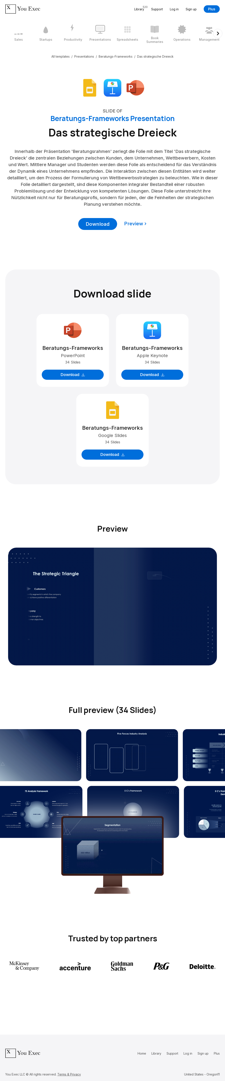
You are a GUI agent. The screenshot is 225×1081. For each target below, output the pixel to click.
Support (157, 9)
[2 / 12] (46, 33)
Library (156, 1053)
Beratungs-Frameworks (115, 56)
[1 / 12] (18, 33)
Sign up (191, 9)
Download (98, 224)
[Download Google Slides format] (89, 87)
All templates (60, 56)
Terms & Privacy (69, 1074)
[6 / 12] (155, 33)
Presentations (84, 56)
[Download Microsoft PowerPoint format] (135, 87)
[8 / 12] (209, 33)
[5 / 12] (127, 33)
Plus (211, 9)
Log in (174, 9)
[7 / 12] (182, 33)
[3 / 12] (73, 33)
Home (142, 1053)
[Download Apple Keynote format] (112, 87)
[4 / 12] (100, 33)
